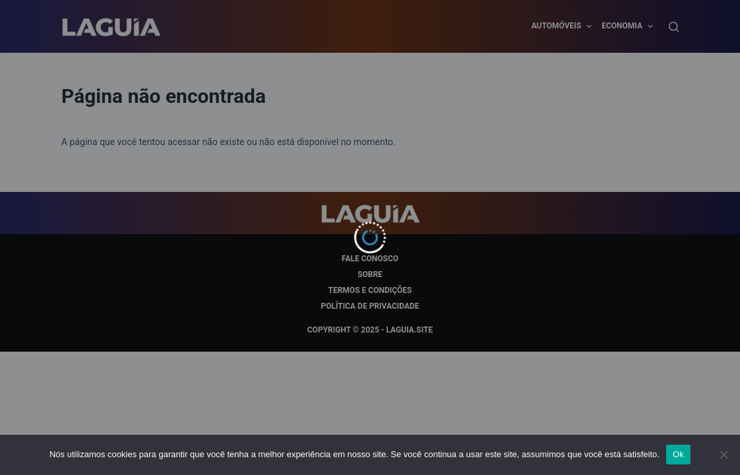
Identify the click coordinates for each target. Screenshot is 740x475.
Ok (678, 454)
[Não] (723, 454)
